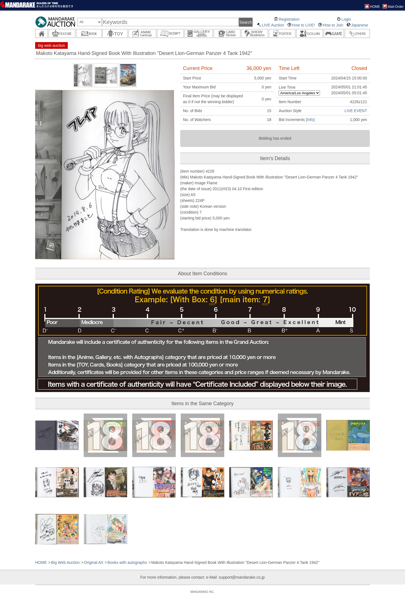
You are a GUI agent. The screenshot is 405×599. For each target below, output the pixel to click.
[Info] (310, 119)
